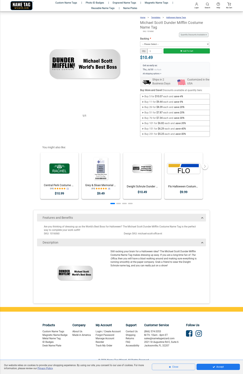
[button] (112, 203)
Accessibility (132, 345)
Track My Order (104, 345)
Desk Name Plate (51, 345)
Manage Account (105, 338)
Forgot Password (105, 335)
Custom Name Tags (53, 331)
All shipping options (152, 74)
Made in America (81, 335)
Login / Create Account (108, 331)
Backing (145, 38)
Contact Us (132, 331)
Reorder (100, 341)
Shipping (130, 335)
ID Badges (48, 341)
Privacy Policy (45, 368)
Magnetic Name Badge (54, 335)
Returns (130, 338)
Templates (155, 17)
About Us (77, 331)
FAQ (128, 341)
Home (142, 17)
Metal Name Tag (51, 338)
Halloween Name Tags (176, 17)
